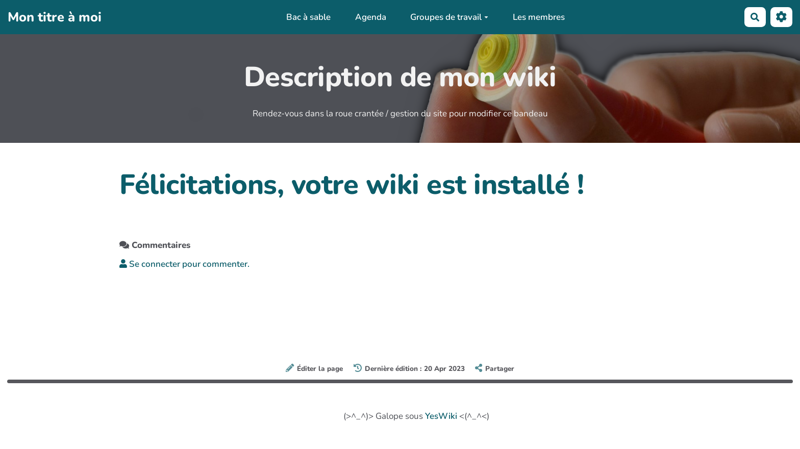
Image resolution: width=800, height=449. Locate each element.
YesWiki (441, 416)
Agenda (370, 17)
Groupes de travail (449, 17)
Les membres (539, 17)
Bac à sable (308, 17)
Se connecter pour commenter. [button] (184, 264)
